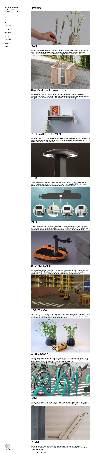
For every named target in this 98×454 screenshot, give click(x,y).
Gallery (7, 36)
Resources (8, 43)
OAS (34, 46)
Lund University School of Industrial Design (12, 9)
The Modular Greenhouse (49, 90)
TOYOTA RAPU (41, 266)
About (6, 22)
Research (8, 33)
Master (7, 29)
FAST (34, 398)
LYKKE (35, 442)
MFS (34, 222)
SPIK (34, 178)
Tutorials (8, 40)
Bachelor (8, 26)
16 (49, 452)
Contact (7, 46)
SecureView (39, 310)
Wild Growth (39, 354)
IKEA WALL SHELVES (46, 134)
